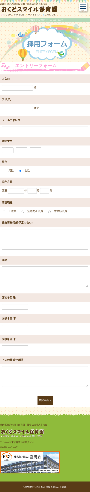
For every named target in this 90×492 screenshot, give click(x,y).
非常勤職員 (60, 211)
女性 (27, 170)
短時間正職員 (35, 211)
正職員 (12, 211)
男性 (11, 170)
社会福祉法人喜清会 (56, 486)
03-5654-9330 (11, 447)
